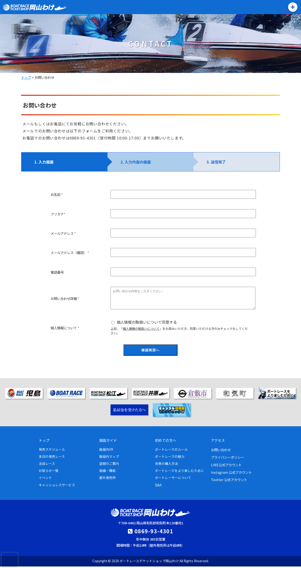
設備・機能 (107, 474)
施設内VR (106, 452)
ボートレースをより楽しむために (179, 474)
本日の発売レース (52, 460)
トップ (44, 443)
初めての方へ (165, 443)
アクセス (218, 443)
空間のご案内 (109, 467)
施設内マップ (109, 460)
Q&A (158, 488)
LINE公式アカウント (226, 468)
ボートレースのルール (171, 452)
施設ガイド (108, 443)
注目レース (47, 467)
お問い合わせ (221, 453)
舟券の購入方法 (166, 467)
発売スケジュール (52, 452)
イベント (45, 481)
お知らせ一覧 (49, 474)
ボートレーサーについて (173, 481)
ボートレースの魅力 (169, 460)
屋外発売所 (107, 481)
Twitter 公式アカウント (229, 483)
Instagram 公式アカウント (231, 475)
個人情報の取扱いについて (141, 332)
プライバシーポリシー (227, 460)
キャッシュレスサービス (57, 488)
